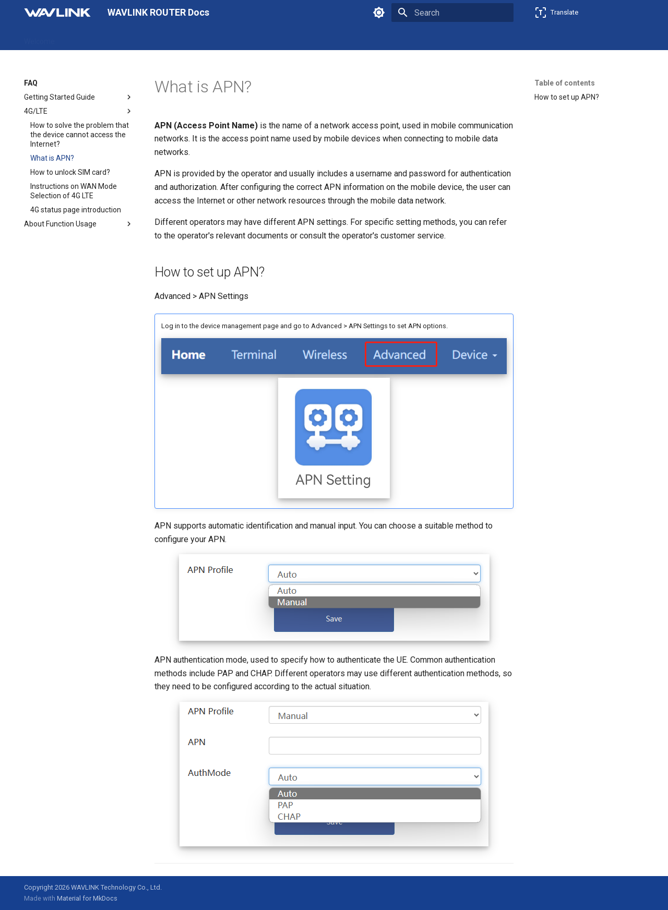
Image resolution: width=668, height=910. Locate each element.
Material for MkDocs (87, 898)
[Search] (452, 12)
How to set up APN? (566, 97)
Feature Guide (133, 38)
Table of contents (564, 83)
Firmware (183, 38)
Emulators (255, 38)
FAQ (218, 38)
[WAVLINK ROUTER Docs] (57, 12)
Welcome (39, 38)
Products (82, 38)
